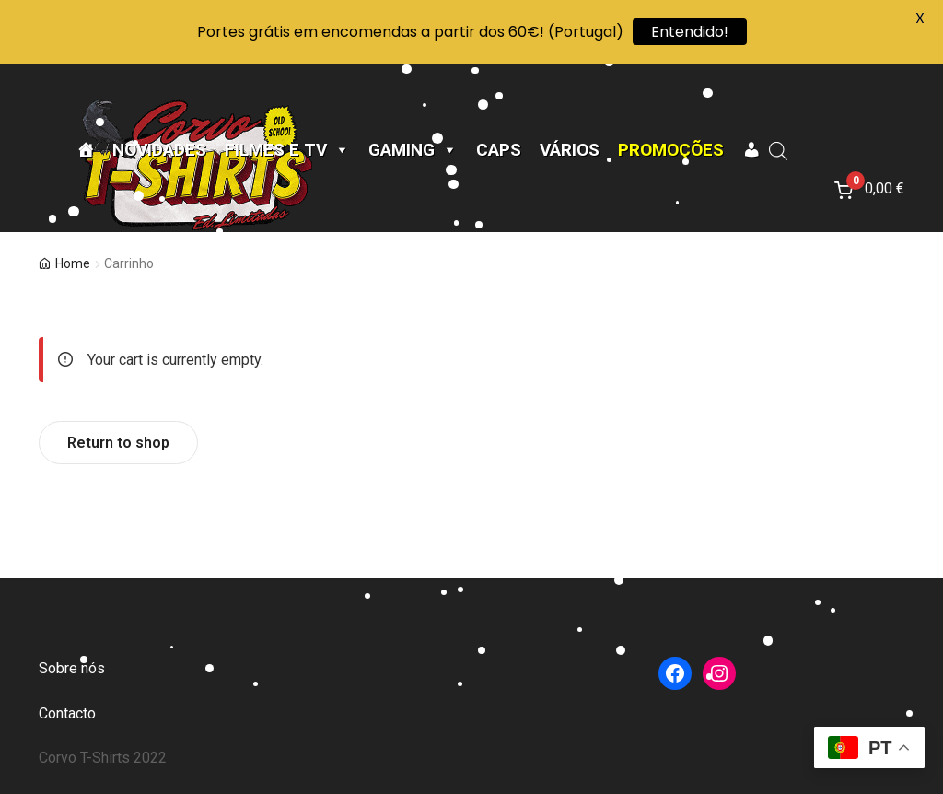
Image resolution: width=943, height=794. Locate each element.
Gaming (413, 150)
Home (72, 263)
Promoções (671, 150)
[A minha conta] (751, 150)
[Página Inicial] (85, 150)
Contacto (67, 713)
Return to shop (118, 442)
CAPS (498, 150)
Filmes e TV (287, 150)
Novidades (159, 150)
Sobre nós (72, 668)
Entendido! (689, 31)
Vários (570, 150)
